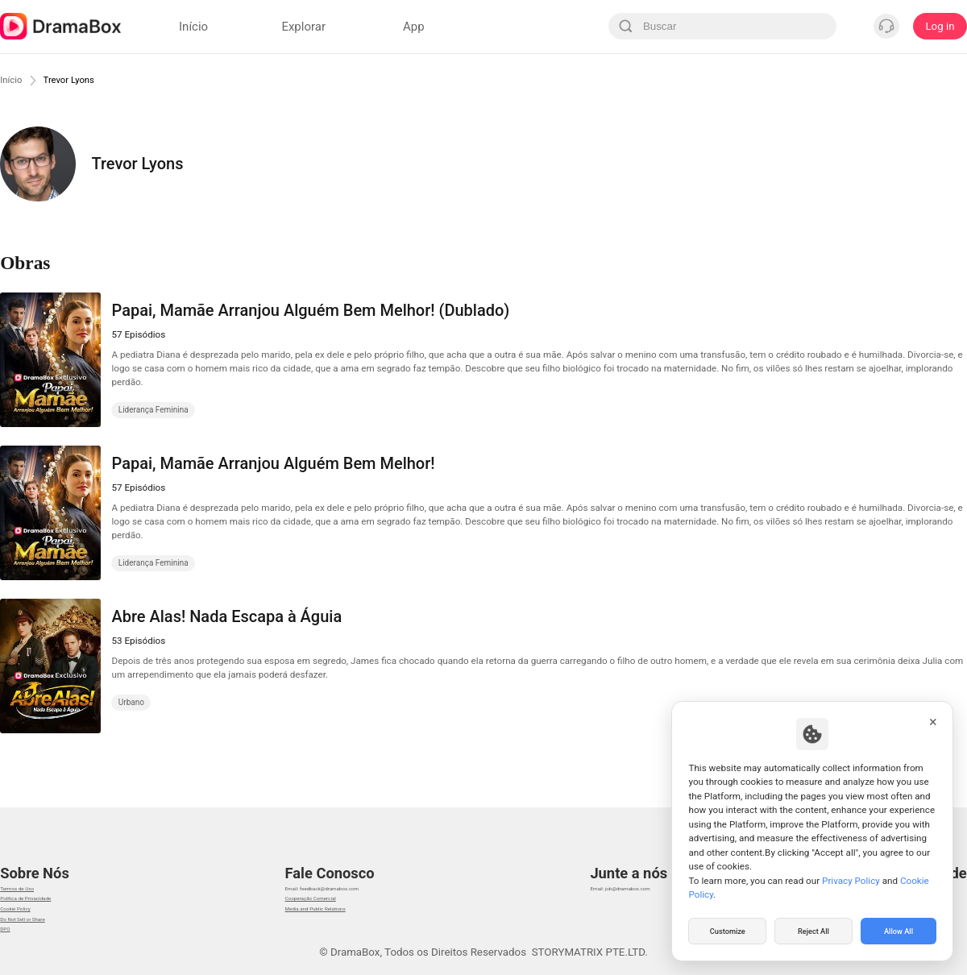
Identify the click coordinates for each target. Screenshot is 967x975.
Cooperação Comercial (326, 891)
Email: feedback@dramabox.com (350, 871)
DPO (10, 951)
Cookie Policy (32, 911)
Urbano (131, 702)
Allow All (899, 930)
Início (14, 80)
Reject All (813, 930)
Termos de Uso (36, 871)
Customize (727, 930)
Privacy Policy (851, 877)
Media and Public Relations (336, 911)
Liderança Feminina (153, 409)
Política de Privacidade (54, 891)
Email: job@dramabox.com (656, 871)
